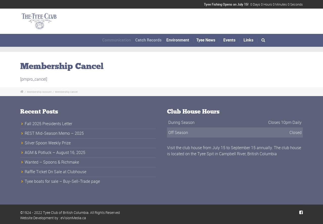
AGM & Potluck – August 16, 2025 (55, 152)
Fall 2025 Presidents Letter (48, 123)
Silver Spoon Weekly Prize (48, 143)
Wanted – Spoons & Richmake (52, 162)
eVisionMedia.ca (73, 217)
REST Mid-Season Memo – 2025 (54, 133)
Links (248, 40)
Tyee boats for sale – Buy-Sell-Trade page (62, 181)
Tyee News (206, 40)
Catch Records (151, 40)
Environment (179, 40)
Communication (118, 40)
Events (229, 40)
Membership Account (39, 92)
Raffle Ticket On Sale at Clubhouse (55, 171)
